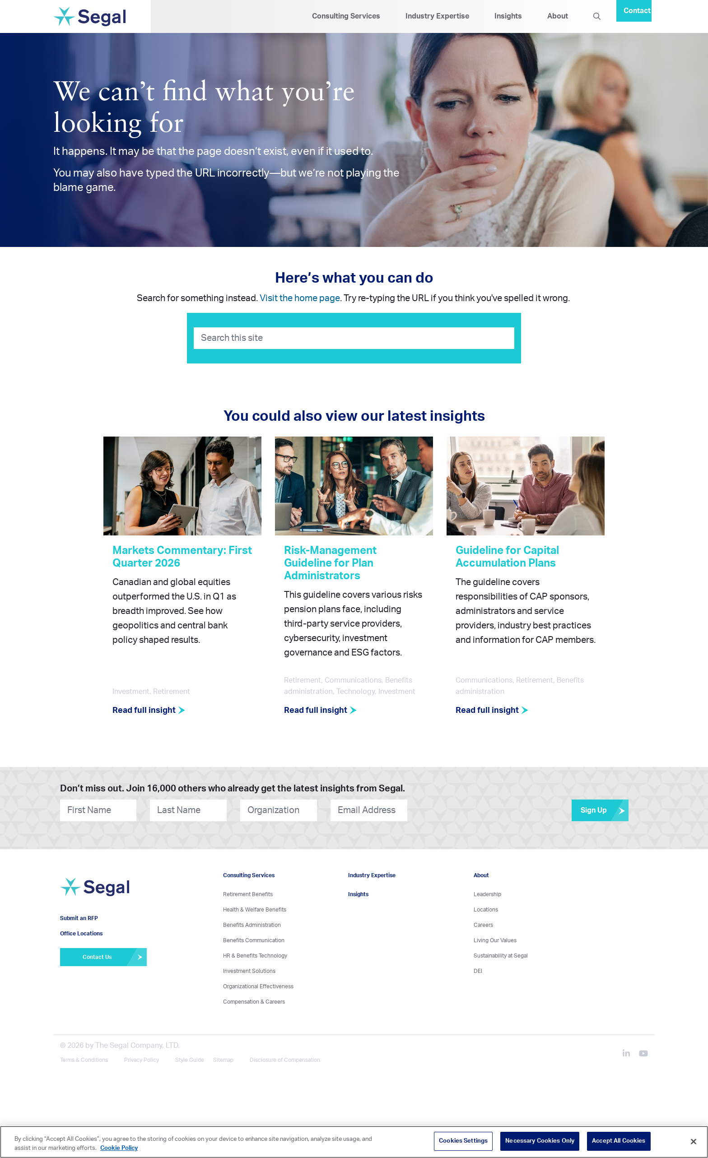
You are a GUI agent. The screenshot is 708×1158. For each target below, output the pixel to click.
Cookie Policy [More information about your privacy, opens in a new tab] (119, 1148)
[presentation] (462, 810)
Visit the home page (300, 298)
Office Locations (81, 933)
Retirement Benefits (248, 894)
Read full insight (149, 711)
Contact (637, 10)
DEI (478, 971)
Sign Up (605, 810)
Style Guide (189, 1060)
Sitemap (223, 1060)
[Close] (693, 1141)
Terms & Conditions (84, 1060)
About (557, 16)
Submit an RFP (79, 918)
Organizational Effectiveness (258, 986)
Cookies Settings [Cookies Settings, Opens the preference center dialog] (463, 1141)
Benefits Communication (253, 940)
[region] (354, 1142)
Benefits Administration (252, 925)
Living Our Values (495, 940)
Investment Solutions (249, 971)
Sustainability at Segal (501, 955)
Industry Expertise (437, 16)
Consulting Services (346, 16)
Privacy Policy (141, 1060)
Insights (508, 16)
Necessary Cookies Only (539, 1141)
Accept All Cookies (618, 1141)
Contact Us (115, 957)
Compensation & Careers (254, 1002)
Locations (486, 909)
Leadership (487, 894)
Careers (483, 925)
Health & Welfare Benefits (254, 909)
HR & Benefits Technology (255, 955)
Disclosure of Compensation (285, 1060)
